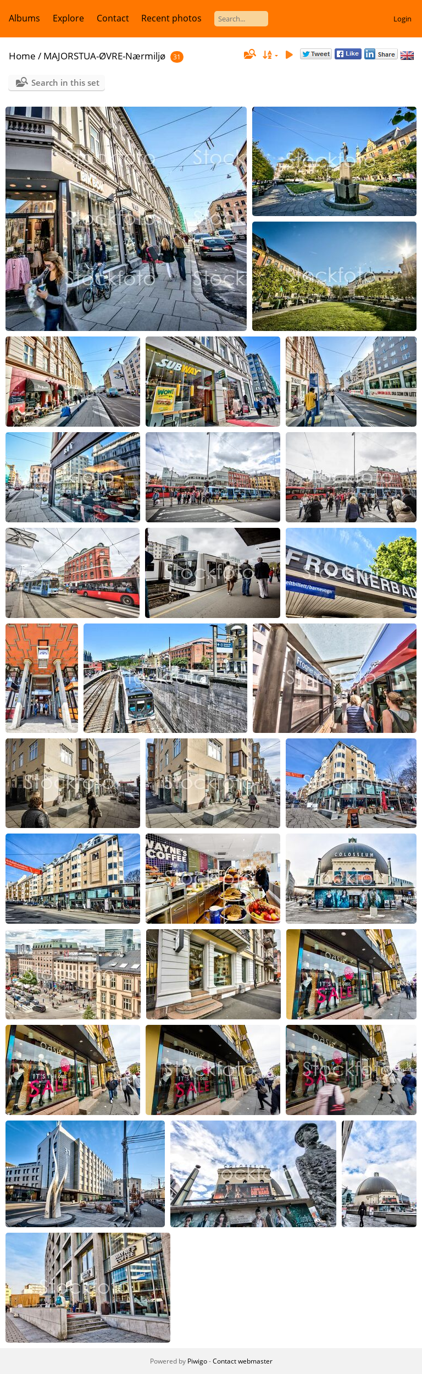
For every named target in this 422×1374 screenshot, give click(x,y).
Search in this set (65, 82)
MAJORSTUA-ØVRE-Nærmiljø (104, 55)
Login (402, 19)
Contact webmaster (243, 1361)
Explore (68, 18)
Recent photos (171, 18)
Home (22, 55)
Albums (24, 18)
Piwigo (197, 1361)
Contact (113, 18)
